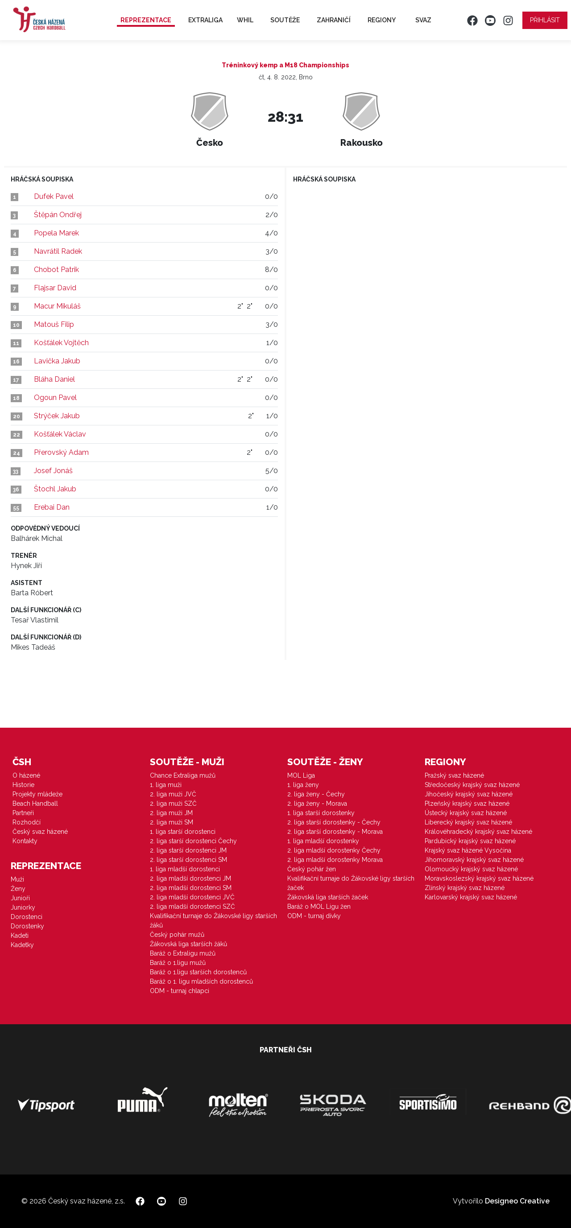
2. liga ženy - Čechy (316, 794)
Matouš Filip (54, 324)
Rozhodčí (26, 822)
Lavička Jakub (57, 361)
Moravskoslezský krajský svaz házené (479, 878)
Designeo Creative (517, 1201)
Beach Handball (35, 803)
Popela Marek (56, 233)
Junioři (20, 898)
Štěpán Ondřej (58, 214)
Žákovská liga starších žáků (188, 944)
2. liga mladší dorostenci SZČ (192, 906)
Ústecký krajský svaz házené (466, 812)
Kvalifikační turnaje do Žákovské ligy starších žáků (213, 920)
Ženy (18, 888)
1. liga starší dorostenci (182, 831)
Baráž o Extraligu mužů (182, 953)
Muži (17, 879)
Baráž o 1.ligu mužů (178, 962)
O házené (26, 775)
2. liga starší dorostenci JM (188, 850)
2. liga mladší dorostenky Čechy (334, 850)
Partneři (23, 812)
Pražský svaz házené (454, 775)
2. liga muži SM (171, 822)
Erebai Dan (52, 507)
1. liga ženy (303, 784)
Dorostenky (27, 926)
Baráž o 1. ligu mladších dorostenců (201, 981)
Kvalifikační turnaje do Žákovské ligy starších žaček (350, 883)
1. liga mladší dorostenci (185, 869)
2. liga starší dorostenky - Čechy (334, 822)
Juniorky (23, 907)
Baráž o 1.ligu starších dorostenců (198, 972)
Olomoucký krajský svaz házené (471, 869)
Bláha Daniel (54, 379)
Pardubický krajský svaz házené (470, 841)
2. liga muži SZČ (173, 803)
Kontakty (24, 841)
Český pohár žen (311, 869)
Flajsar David (55, 288)
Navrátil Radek (58, 251)
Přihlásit (545, 20)
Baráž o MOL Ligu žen (319, 906)
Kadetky (22, 944)
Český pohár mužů (177, 934)
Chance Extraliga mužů (182, 775)
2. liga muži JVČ (173, 794)
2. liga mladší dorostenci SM (191, 887)
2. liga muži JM (171, 812)
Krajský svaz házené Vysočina (468, 850)
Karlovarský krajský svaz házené (471, 897)
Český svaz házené (40, 831)
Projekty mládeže (37, 794)
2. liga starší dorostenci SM (188, 859)
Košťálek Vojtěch (61, 342)
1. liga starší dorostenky (321, 812)
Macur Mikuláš (57, 306)
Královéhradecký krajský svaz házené (478, 831)
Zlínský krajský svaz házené (465, 887)
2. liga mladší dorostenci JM (190, 878)
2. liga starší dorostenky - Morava (335, 831)
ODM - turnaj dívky (314, 915)
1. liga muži (166, 784)
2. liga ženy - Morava (317, 803)
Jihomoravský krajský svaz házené (474, 859)
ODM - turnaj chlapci (179, 990)
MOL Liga (301, 775)
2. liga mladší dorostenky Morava (335, 859)
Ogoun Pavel (55, 397)
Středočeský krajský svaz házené (472, 784)
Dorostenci (26, 916)
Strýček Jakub (57, 416)
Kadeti (20, 935)
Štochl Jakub (55, 489)
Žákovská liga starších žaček (327, 897)
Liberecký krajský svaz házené (468, 822)
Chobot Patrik (56, 269)
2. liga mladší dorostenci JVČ (192, 897)
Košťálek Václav (60, 434)
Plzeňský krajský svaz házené (467, 803)
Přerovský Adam (61, 452)
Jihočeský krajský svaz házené (469, 794)
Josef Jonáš (53, 470)
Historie (23, 784)
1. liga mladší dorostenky (323, 841)
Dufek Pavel (54, 196)
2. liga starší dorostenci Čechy (193, 841)
